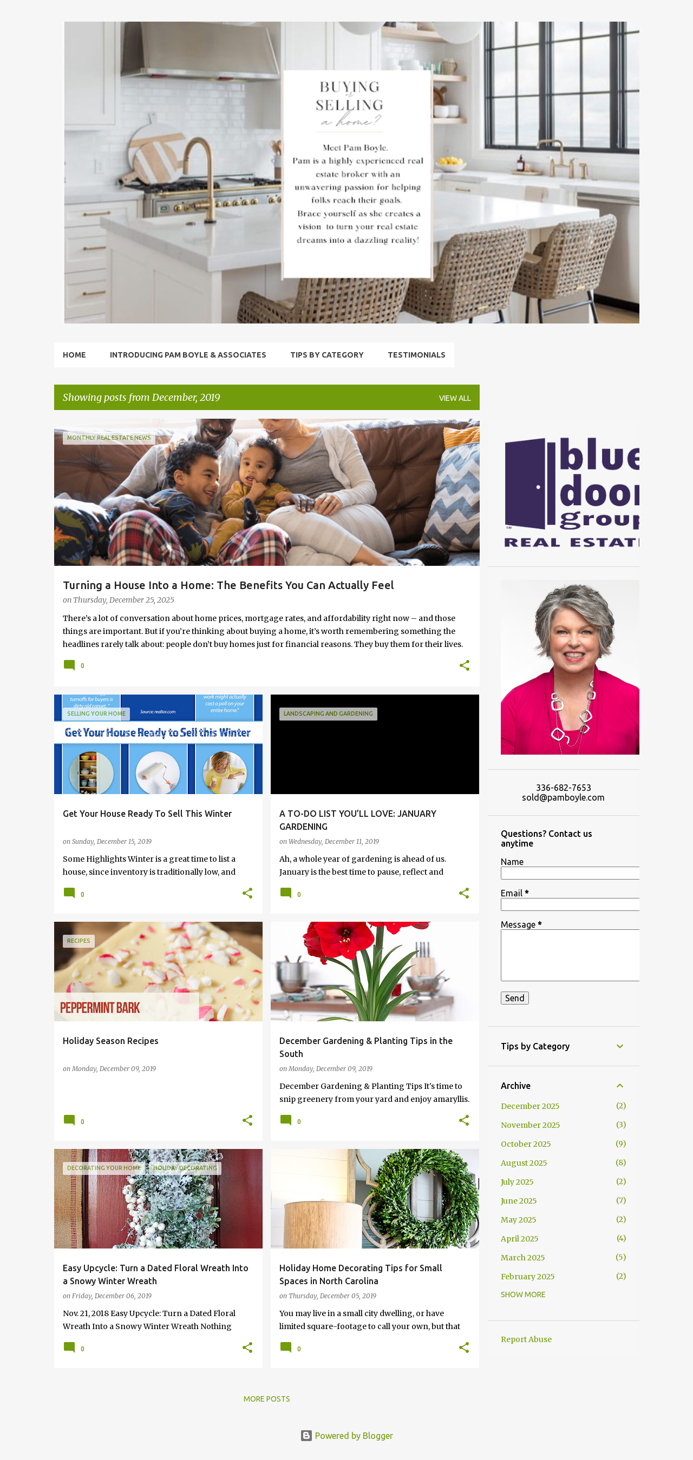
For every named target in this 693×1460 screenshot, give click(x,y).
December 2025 (530, 1106)
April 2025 (520, 1239)
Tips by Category (327, 355)
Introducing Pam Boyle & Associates (188, 355)
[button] (464, 666)
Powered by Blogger (346, 1436)
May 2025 (519, 1220)
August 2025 (524, 1163)
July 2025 (517, 1182)
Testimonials (417, 355)
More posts (267, 1399)
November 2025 (530, 1125)
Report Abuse (526, 1339)
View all (455, 398)
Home (74, 355)
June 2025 (519, 1201)
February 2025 (528, 1276)
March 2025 (523, 1258)
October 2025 (526, 1144)
